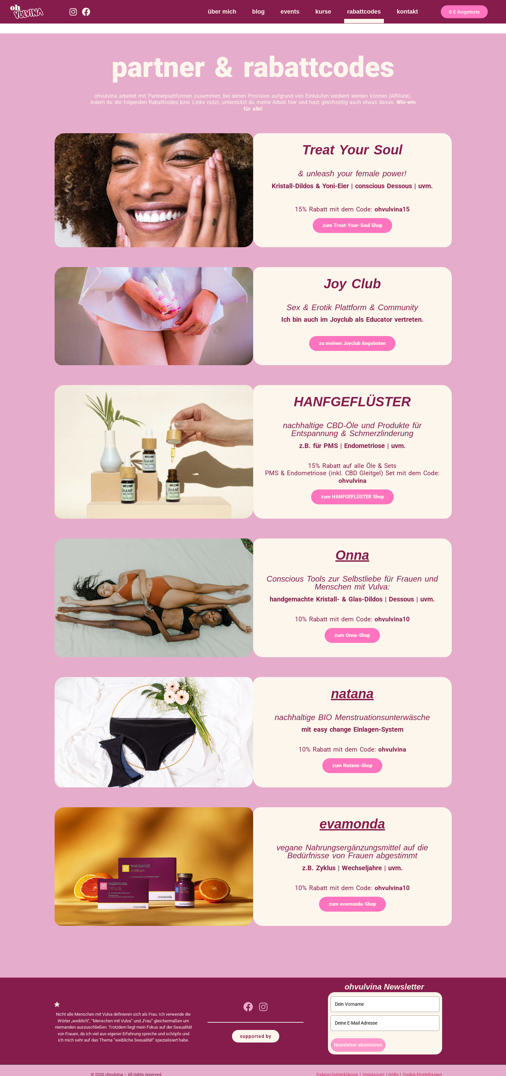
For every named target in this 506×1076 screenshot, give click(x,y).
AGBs (393, 1064)
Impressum (374, 1064)
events (290, 11)
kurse (323, 11)
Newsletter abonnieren (358, 1035)
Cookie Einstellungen (422, 1064)
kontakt (407, 11)
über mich (222, 11)
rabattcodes (364, 11)
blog (258, 11)
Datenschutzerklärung (337, 1064)
